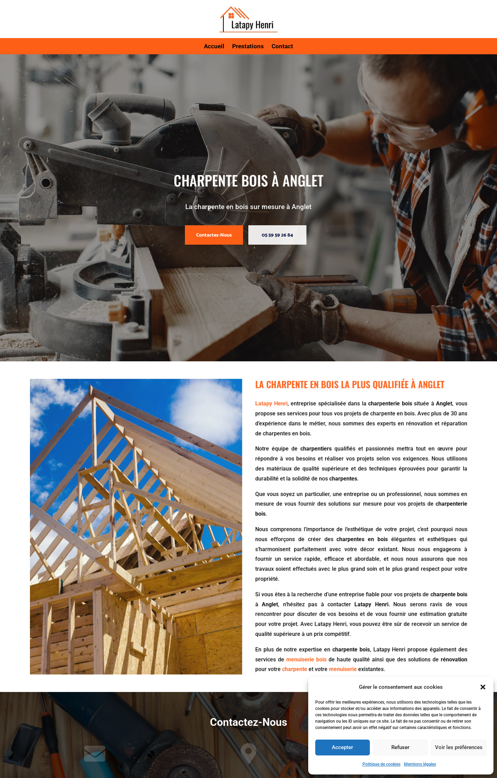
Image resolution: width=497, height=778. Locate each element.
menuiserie (327, 646)
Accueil (214, 47)
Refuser (400, 747)
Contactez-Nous (214, 235)
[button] (482, 687)
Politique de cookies (381, 764)
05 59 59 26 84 (277, 235)
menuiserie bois (297, 638)
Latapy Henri (267, 423)
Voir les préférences (459, 747)
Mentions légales (420, 764)
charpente (287, 646)
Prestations (248, 47)
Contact (282, 47)
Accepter (342, 747)
